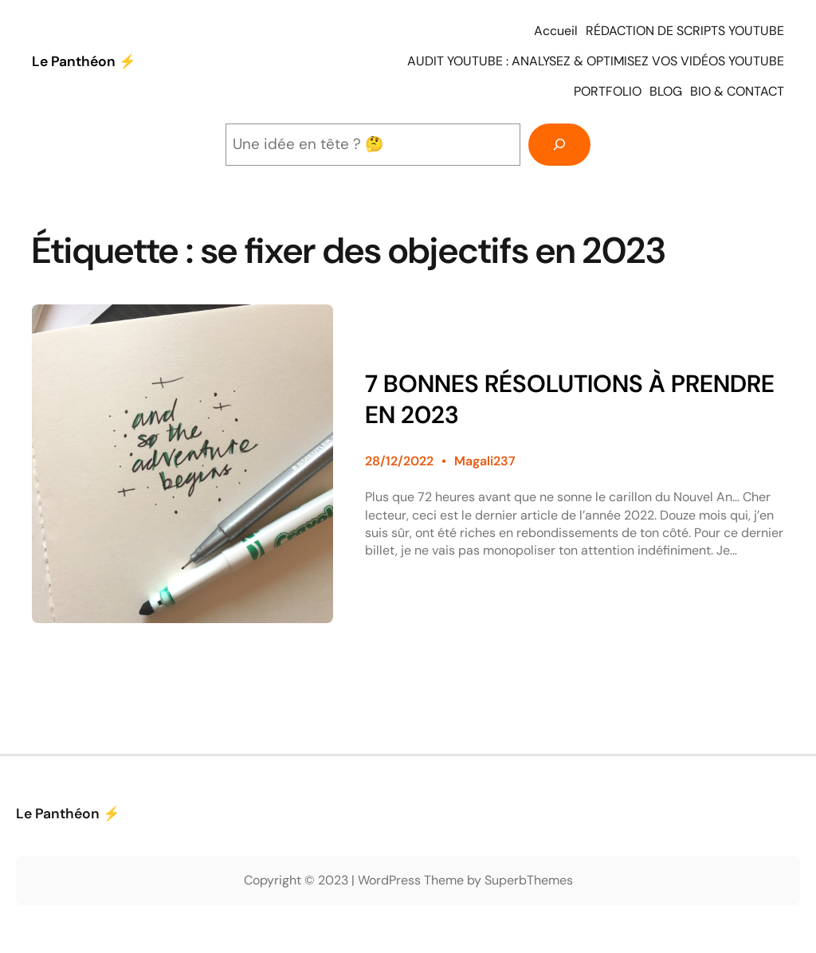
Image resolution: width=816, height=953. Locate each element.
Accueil (556, 30)
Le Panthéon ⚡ (84, 61)
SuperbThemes (528, 880)
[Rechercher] (559, 145)
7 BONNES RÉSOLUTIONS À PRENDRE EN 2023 (570, 399)
